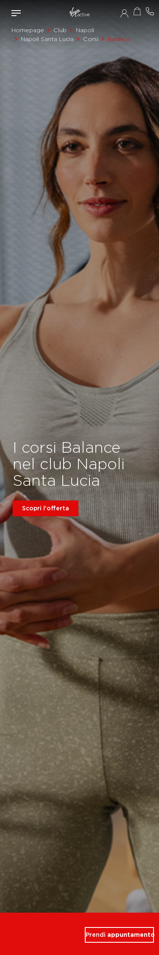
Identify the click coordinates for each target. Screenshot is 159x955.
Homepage (27, 30)
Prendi (120, 934)
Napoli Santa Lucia (47, 39)
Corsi (90, 39)
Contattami (149, 11)
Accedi (124, 13)
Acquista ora (137, 11)
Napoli (85, 30)
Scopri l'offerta (45, 507)
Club (60, 30)
